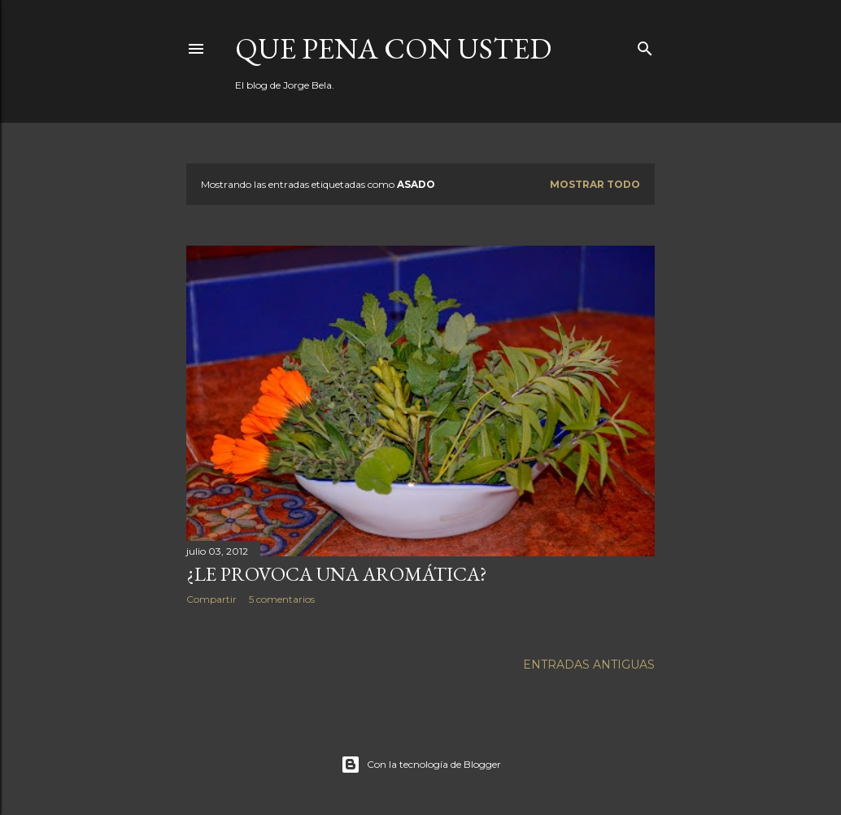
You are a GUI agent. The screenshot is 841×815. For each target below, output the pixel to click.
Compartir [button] (211, 599)
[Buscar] (645, 45)
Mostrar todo (595, 184)
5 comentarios (282, 599)
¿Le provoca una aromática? (336, 573)
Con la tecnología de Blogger (421, 764)
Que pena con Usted (393, 48)
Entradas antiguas (589, 664)
